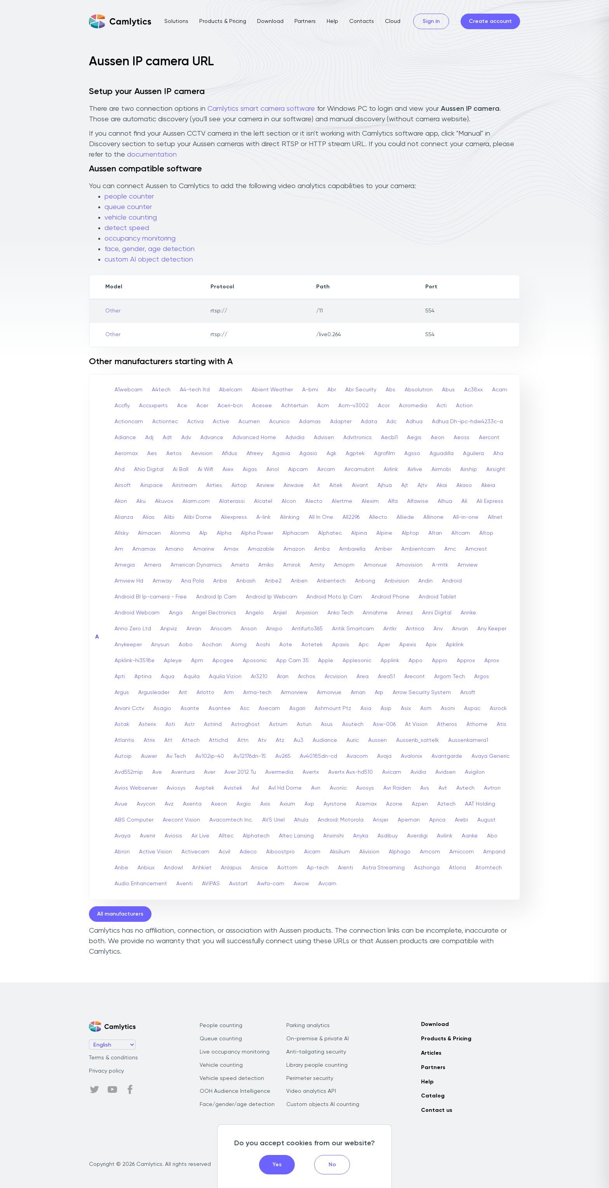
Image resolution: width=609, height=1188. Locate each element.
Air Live (200, 836)
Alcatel (263, 501)
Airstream (184, 485)
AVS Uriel (273, 820)
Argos (481, 676)
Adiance (125, 437)
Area (363, 676)
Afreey (255, 453)
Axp (309, 804)
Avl (255, 788)
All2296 (351, 517)
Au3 (298, 740)
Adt (167, 437)
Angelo (254, 613)
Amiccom (461, 852)
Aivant (360, 485)
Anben (299, 581)
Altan (435, 533)
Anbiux (146, 868)
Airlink (391, 469)
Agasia (281, 453)
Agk (331, 453)
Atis (501, 724)
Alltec (226, 836)
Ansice (259, 868)
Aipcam (298, 469)
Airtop (239, 485)
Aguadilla (442, 453)
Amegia (125, 565)
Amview (468, 565)
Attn (243, 740)
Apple (325, 660)
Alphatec (330, 533)
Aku (141, 501)
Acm (323, 405)
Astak (122, 724)
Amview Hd (129, 581)
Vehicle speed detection (232, 1078)
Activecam (195, 852)
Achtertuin (294, 405)
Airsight (495, 469)
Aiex (228, 469)
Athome (476, 724)
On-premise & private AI (317, 1038)
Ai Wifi (205, 469)
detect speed (126, 228)
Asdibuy (388, 836)
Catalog (433, 1096)
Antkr (390, 629)
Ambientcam (418, 549)
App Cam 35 (292, 660)
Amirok (292, 565)
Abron (122, 852)
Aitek (336, 485)
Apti (120, 676)
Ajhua (385, 485)
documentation (152, 154)
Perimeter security (309, 1078)
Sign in (431, 21)
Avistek (233, 788)
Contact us (436, 1110)
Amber (383, 549)
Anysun (160, 644)
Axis (265, 804)
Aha (498, 453)
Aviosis (173, 836)
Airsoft (123, 485)
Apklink (455, 644)
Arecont (414, 676)
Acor (384, 405)
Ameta (240, 565)
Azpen (420, 804)
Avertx (311, 772)
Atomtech (488, 868)
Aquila (192, 676)
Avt (442, 788)
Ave (157, 772)
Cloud (392, 21)
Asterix (147, 724)
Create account (490, 21)
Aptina (142, 676)
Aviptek (204, 788)
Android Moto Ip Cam (334, 597)
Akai (442, 485)
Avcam (327, 883)
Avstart (238, 883)
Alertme (342, 501)
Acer (202, 405)
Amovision (409, 565)
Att (168, 740)
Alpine (384, 533)
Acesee (262, 405)
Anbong (365, 581)
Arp (379, 692)
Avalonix (411, 756)
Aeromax (126, 453)
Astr (189, 724)
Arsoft (467, 692)
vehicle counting (130, 217)
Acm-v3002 (353, 405)
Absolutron (419, 390)
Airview (265, 485)
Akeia (488, 485)
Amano (174, 549)
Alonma (180, 533)
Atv (262, 740)
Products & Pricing (222, 21)
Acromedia (413, 405)
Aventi (184, 883)
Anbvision (397, 581)
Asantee (220, 708)
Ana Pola (192, 581)
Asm (426, 708)
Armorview (294, 692)
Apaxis (340, 644)
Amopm (344, 565)
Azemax (366, 804)
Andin (425, 581)
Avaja (384, 756)
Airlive (414, 469)
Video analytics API (311, 1091)
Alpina (359, 533)
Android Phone (390, 597)
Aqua (167, 676)
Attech (191, 740)
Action (464, 405)
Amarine (203, 549)
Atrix (149, 740)
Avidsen (445, 772)
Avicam (391, 772)
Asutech (353, 724)
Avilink (444, 836)
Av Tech (176, 756)
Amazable (261, 549)
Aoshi (263, 644)
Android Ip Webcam (271, 597)
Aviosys (176, 788)
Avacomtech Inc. (231, 820)
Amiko (266, 565)
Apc (363, 644)
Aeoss (462, 437)
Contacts (361, 21)
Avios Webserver (136, 788)
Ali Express (490, 501)
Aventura (183, 772)
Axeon (219, 804)
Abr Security (360, 390)
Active (221, 421)
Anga (176, 613)
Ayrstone (335, 804)
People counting (221, 1025)
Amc (450, 549)
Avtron (492, 788)
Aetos (174, 453)
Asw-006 (384, 724)
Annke (468, 613)
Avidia (418, 772)
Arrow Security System (422, 692)
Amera (152, 565)
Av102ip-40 (209, 756)
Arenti (345, 868)
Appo (416, 660)
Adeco (248, 852)
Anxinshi (333, 836)
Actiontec (165, 421)
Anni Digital (436, 613)
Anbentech (331, 581)
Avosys (365, 788)
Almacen (149, 533)
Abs (390, 390)
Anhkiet (202, 868)
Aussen (377, 740)
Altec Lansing (296, 836)
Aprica (437, 820)
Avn (315, 788)
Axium (287, 804)
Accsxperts (153, 405)
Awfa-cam (270, 883)
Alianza (124, 517)
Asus (327, 724)
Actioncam (129, 421)
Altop (486, 533)
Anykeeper (128, 644)
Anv (438, 629)
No (332, 1164)
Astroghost (245, 724)
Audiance (325, 740)
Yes (277, 1164)
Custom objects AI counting (322, 1104)
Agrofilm (384, 453)
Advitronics (357, 437)
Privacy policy (106, 1071)
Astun (304, 724)
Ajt (404, 485)
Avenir (147, 836)
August (486, 820)
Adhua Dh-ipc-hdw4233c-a (467, 421)
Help (332, 21)
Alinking (289, 517)
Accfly (122, 405)
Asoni (448, 708)
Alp (203, 533)
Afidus (229, 453)
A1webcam (129, 390)
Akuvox (164, 501)
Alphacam (295, 533)
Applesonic (357, 660)
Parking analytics (308, 1025)
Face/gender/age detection (237, 1104)
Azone (394, 804)
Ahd (120, 469)
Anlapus (231, 868)
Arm (229, 692)
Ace (182, 405)
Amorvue (375, 565)
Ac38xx (473, 390)
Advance (211, 437)
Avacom (357, 756)
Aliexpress (234, 517)
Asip (386, 708)
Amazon (294, 549)
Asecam (269, 708)
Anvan (460, 629)
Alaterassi (232, 501)
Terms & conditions (113, 1058)
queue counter (128, 207)
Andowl (173, 868)
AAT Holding (480, 804)
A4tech (161, 390)
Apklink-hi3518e (135, 660)
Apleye (173, 660)
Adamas (310, 421)
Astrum (278, 724)
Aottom (287, 868)
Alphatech (256, 836)
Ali (464, 501)
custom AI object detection (148, 259)
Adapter (340, 421)
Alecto (313, 501)
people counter (129, 196)
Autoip (123, 756)
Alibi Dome (198, 517)
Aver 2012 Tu (240, 772)
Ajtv (422, 485)
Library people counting (317, 1065)
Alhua (445, 501)
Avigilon (475, 772)
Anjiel (280, 613)
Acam (499, 390)
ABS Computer (134, 820)
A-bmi (310, 390)
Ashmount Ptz (333, 708)
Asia (365, 708)
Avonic (338, 788)
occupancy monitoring (140, 238)
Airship (468, 469)
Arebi (461, 820)
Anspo (274, 629)
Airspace (151, 485)
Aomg (239, 644)
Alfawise (417, 501)
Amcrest (476, 549)
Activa (195, 421)
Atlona (457, 868)
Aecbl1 (389, 437)
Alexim (370, 501)
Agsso (412, 453)
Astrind (213, 724)
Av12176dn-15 (249, 756)
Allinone (433, 517)
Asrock (498, 708)
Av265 (283, 756)
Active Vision (155, 852)
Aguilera (473, 453)
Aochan (212, 644)
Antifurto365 (307, 629)
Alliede (405, 517)
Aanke (470, 836)
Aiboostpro (280, 852)
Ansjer (380, 820)
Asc (244, 708)
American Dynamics (196, 565)
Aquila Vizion (225, 676)
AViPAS (211, 883)
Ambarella (352, 549)
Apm (197, 660)
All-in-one (465, 517)
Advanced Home (254, 437)
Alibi (169, 517)
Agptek (355, 453)
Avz (169, 804)
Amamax (144, 549)
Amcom (430, 852)
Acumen (249, 421)
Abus (448, 390)
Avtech (465, 788)
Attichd (218, 740)
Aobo (186, 644)
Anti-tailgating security (316, 1052)
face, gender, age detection (149, 249)
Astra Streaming (383, 868)
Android (452, 581)
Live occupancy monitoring (235, 1052)
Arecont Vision (181, 820)
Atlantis (124, 740)
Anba (220, 581)
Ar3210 (259, 676)
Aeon (437, 437)
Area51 (386, 676)
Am (119, 549)
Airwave (294, 485)
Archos (306, 676)
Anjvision (307, 613)
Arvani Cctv (129, 708)
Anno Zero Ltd (133, 629)
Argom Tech (449, 676)
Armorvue (329, 692)
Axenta (192, 804)
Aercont (489, 437)
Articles (431, 1053)
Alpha (224, 533)
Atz (280, 740)
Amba (322, 549)
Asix (406, 708)
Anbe (121, 868)
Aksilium (340, 852)
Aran (283, 676)
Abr (331, 390)
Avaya (122, 836)
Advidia (294, 437)
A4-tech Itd (195, 390)
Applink (390, 660)
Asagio (162, 708)
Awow (301, 883)
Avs (424, 788)
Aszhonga (427, 868)
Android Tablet (437, 597)
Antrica (415, 629)
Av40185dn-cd (318, 756)
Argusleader (153, 692)
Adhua (414, 421)
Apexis (407, 644)
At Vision (416, 724)
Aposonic (255, 660)
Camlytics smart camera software (261, 108)
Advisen (324, 437)
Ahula (301, 820)
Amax (231, 549)
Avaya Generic (491, 756)
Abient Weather (272, 390)
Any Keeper (491, 629)
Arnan (358, 692)
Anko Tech (340, 613)
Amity (317, 565)
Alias (149, 517)
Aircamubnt (359, 469)
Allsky (122, 533)
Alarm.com (196, 501)
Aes (152, 453)
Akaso (464, 485)
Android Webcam (137, 613)
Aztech (446, 804)
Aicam (312, 852)
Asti (170, 724)
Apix (431, 644)
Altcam (460, 533)
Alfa (393, 501)
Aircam (326, 469)
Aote (285, 644)
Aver (209, 772)
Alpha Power (257, 533)
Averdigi (417, 836)
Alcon (289, 501)
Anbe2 (273, 581)
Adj (149, 437)
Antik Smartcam (353, 629)
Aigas (250, 469)
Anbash (246, 581)
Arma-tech (257, 692)
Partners (305, 21)
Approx (466, 660)
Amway (162, 581)
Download (270, 21)
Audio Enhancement (141, 883)
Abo (492, 836)
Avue (121, 804)
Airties (214, 485)
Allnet (495, 517)
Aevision (201, 453)
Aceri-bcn (230, 405)
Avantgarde (447, 756)
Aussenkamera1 (468, 740)
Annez (405, 613)
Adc (391, 421)
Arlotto (205, 692)
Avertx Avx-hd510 (350, 772)
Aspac (472, 708)
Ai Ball (180, 469)
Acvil (224, 852)
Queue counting (221, 1038)
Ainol (272, 469)
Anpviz (168, 629)
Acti (442, 405)
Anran (193, 629)
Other (112, 311)
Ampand (494, 852)
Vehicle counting (221, 1065)
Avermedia (279, 772)
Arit (183, 692)
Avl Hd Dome (285, 788)
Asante (190, 708)
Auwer (149, 756)
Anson (249, 629)
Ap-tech (318, 868)
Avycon (146, 804)
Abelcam (230, 390)
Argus (122, 692)
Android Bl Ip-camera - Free (151, 597)
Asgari (297, 708)
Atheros (447, 724)
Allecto (378, 517)
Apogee (222, 660)
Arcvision (336, 676)
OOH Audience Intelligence (235, 1091)
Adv (186, 437)
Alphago (400, 852)
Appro (439, 660)
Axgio (244, 804)
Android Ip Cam (216, 597)
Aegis (414, 437)
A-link (263, 517)
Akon (121, 501)
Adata (369, 421)
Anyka (360, 836)
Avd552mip (129, 772)
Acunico (279, 421)
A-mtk (440, 565)
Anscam (221, 629)
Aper (384, 644)
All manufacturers (120, 914)
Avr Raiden (397, 788)
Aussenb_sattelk (417, 740)
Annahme (375, 613)
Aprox (491, 660)
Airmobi (441, 469)
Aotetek (312, 644)
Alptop (410, 533)
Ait (316, 485)
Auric (352, 740)
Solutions (176, 21)
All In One (321, 517)
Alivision (369, 852)
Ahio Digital (149, 469)
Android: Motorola (341, 820)
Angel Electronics (214, 613)
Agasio (308, 453)
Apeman (409, 820)
